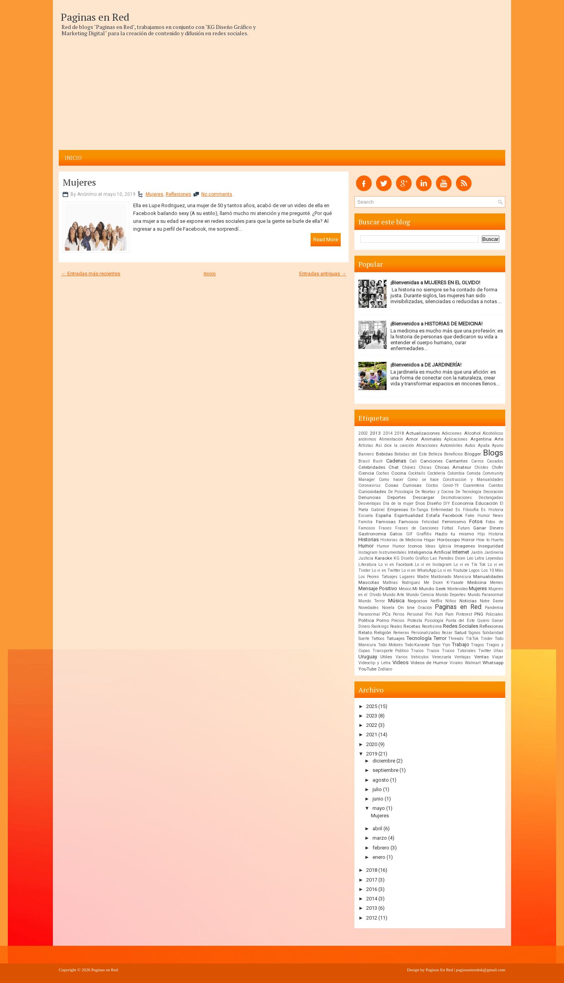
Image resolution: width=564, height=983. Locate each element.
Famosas (386, 521)
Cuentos (495, 485)
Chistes (481, 467)
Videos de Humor (429, 662)
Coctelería (436, 473)
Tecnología (419, 638)
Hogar (429, 539)
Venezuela (441, 657)
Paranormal (369, 614)
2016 (371, 889)
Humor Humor (391, 546)
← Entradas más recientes (90, 273)
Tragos (477, 644)
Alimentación (391, 439)
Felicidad (430, 521)
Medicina (476, 582)
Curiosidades (372, 491)
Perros (399, 614)
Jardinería (493, 552)
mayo (378, 808)
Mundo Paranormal (485, 594)
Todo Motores (390, 644)
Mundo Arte (393, 594)
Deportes (396, 497)
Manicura (462, 576)
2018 (399, 433)
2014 (387, 433)
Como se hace (423, 479)
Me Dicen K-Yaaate (444, 582)
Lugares (407, 576)
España (383, 515)
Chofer (497, 467)
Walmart (473, 662)
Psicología (434, 620)
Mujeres (79, 182)
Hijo (481, 534)
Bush (378, 461)
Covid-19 (451, 485)
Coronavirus (369, 485)
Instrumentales (393, 552)
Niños (450, 601)
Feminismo (454, 521)
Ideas (430, 546)
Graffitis (424, 534)
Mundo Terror (371, 601)
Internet (460, 552)
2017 (371, 880)
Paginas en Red (95, 16)
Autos (470, 445)
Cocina (398, 473)
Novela (388, 607)
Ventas (481, 657)
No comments (216, 194)
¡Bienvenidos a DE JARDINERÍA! (425, 365)
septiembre (385, 770)
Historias (368, 539)
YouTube (367, 669)
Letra (479, 558)
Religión (382, 632)
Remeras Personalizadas (416, 632)
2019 (371, 754)
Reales (396, 626)
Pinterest (464, 614)
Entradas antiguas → (322, 273)
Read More (325, 239)
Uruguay (367, 657)
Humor (366, 546)
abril (377, 828)
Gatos (396, 534)
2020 (371, 744)
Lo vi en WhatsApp (418, 570)
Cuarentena (473, 485)
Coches (382, 473)
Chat (394, 467)
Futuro (464, 528)
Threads (456, 638)
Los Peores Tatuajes (378, 576)
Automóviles (451, 445)
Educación (486, 503)
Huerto (497, 539)
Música (396, 601)
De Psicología (401, 491)
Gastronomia (372, 534)
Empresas (397, 509)
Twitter (484, 650)
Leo (470, 558)
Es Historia (492, 509)
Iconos (415, 546)
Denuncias (369, 497)
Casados (495, 461)
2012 (371, 918)
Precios (398, 620)
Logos (474, 570)
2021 (371, 734)
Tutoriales (466, 650)
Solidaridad (493, 632)
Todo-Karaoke (417, 644)
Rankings (380, 626)
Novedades (368, 607)
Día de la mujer (398, 503)
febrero (380, 848)
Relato (365, 632)
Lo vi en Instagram (433, 564)
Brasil (364, 461)
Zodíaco (385, 669)
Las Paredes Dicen (447, 558)
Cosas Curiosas (403, 485)
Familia (365, 521)
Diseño (434, 503)
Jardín (477, 552)
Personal (415, 614)
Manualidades (488, 576)
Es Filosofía (467, 509)
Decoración (493, 491)
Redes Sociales (460, 626)
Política (366, 620)
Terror (440, 638)
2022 (371, 725)
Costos (432, 485)
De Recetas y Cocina (434, 491)
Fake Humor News (484, 515)
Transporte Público (390, 650)
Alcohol (472, 433)
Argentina (481, 439)
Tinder (487, 638)
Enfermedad (442, 509)
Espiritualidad (408, 515)
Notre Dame (491, 601)
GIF (409, 534)
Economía (463, 503)
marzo (379, 838)
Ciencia (366, 473)
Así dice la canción (395, 445)
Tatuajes (396, 638)
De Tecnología (469, 491)
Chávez (409, 467)
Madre (423, 576)
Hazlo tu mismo (454, 534)
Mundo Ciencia (420, 594)
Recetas (411, 626)
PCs (386, 614)
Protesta (414, 620)
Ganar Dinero (488, 528)
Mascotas (368, 582)
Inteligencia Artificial (429, 552)
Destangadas (491, 497)
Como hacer (391, 479)
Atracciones (427, 445)
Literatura (367, 564)
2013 (375, 433)
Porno (382, 620)
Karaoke (383, 558)
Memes (496, 582)
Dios (420, 503)
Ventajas (462, 657)
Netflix (436, 601)
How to (482, 539)
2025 (371, 706)
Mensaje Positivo (377, 588)
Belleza (435, 454)
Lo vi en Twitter (386, 570)
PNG (478, 614)
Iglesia (445, 546)
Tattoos (378, 638)
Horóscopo (448, 539)
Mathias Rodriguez (401, 582)
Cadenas (396, 461)
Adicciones (452, 433)
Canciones (431, 461)
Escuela (365, 515)
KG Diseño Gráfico (411, 558)
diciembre (383, 761)
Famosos (408, 521)
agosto (380, 780)
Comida (473, 473)
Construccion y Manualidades (473, 479)
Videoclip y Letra (374, 662)
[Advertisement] (161, 91)
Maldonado (441, 576)
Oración (425, 607)
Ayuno (497, 445)
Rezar (447, 632)
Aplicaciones (456, 439)
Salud (460, 632)
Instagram (368, 552)
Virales (456, 662)
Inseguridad (490, 546)
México (405, 588)
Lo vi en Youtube (452, 570)
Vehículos (420, 657)
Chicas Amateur (453, 467)
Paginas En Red (439, 969)
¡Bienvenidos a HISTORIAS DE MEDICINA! (436, 324)
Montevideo (457, 588)
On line (406, 607)
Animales (431, 439)
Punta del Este (460, 620)
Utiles (386, 657)
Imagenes (464, 546)
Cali (413, 461)
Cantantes (457, 461)
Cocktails (416, 473)
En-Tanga (419, 509)
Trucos (417, 650)
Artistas (365, 445)
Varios (402, 657)
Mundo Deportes (451, 594)
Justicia (365, 558)
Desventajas (369, 503)
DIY (446, 503)
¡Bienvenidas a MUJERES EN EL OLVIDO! (435, 283)
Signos (474, 632)
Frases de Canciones (417, 528)
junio (377, 799)
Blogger (473, 454)
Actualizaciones (423, 433)
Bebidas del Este (410, 454)
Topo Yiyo (441, 644)
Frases (385, 528)
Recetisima (432, 626)
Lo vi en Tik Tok (470, 564)
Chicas (425, 467)
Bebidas (384, 454)
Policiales (494, 614)
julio (377, 789)
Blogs (493, 452)
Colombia (456, 473)
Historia (495, 534)
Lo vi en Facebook (395, 564)
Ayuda (484, 445)
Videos (400, 662)
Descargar (423, 497)
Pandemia (494, 607)
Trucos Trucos (441, 650)
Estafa (433, 515)
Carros (477, 461)
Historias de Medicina (401, 539)
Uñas (498, 650)
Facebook (453, 515)
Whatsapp (493, 662)
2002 (363, 433)
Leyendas (494, 558)
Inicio (73, 157)
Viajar (497, 657)
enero (378, 857)
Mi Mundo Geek (429, 588)
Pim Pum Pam (439, 614)
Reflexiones (178, 194)
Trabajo (460, 644)
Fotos (476, 521)
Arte (498, 439)
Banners (366, 454)
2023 (371, 716)
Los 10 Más (492, 570)
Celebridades (371, 467)
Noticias (468, 601)
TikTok (472, 638)
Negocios (417, 601)
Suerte (363, 638)
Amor (412, 439)
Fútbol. (448, 528)
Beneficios (453, 454)
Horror (468, 539)
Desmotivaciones (456, 497)
